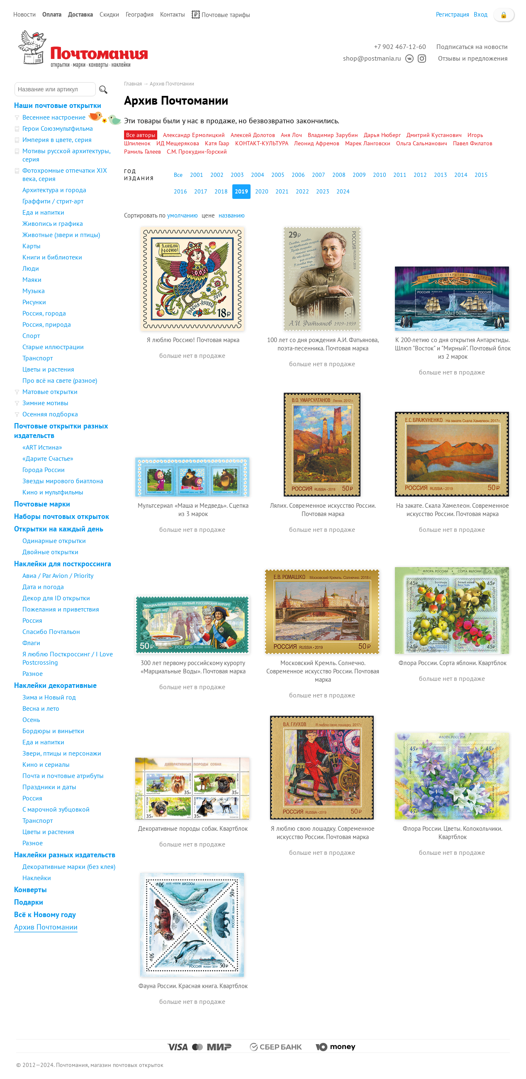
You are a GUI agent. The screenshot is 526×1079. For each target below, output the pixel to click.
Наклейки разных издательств (64, 854)
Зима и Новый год (49, 697)
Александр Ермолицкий (194, 135)
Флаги (31, 643)
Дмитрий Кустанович (434, 135)
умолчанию (182, 215)
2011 (400, 175)
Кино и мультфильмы (52, 492)
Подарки (28, 902)
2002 (217, 175)
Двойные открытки (50, 552)
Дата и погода (43, 586)
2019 (241, 191)
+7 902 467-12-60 (400, 46)
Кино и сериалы (46, 764)
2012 (420, 175)
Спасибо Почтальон (51, 631)
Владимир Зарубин (333, 135)
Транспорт (37, 358)
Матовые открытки (50, 391)
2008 (339, 175)
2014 (461, 175)
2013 (440, 175)
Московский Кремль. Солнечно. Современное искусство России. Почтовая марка (322, 671)
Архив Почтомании (46, 927)
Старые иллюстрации (53, 347)
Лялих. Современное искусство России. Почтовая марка (323, 510)
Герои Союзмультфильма (57, 128)
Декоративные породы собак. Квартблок (193, 828)
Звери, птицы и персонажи (61, 753)
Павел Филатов (472, 143)
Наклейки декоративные (55, 685)
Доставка (80, 14)
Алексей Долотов (253, 135)
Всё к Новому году (45, 914)
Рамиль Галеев (142, 151)
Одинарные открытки (54, 540)
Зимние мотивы (45, 403)
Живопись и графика (52, 223)
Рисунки (34, 302)
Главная (133, 83)
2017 (200, 191)
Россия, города (44, 313)
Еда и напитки (43, 212)
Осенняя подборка (50, 414)
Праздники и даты (49, 787)
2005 (278, 175)
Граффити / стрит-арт (52, 201)
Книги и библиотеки (52, 257)
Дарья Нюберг (382, 135)
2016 (180, 191)
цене (208, 215)
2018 (221, 191)
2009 (359, 175)
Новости (24, 14)
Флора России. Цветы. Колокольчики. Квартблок (452, 833)
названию (232, 215)
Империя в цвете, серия (57, 139)
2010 (379, 175)
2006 (298, 175)
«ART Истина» (42, 447)
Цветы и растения (48, 369)
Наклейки (36, 877)
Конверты (30, 889)
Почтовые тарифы (221, 14)
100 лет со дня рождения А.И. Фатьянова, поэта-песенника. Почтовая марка (323, 344)
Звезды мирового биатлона (62, 481)
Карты (31, 246)
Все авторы (140, 135)
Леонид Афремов (316, 143)
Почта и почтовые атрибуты (63, 775)
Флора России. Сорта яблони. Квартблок (453, 663)
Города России (43, 469)
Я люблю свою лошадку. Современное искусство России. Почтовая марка (323, 833)
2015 (481, 175)
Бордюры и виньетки (53, 731)
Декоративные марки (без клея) (68, 866)
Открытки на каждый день (58, 528)
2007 (318, 175)
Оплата (51, 14)
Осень (31, 719)
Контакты (172, 14)
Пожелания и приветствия (60, 609)
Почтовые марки (42, 504)
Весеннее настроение (53, 117)
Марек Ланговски (367, 143)
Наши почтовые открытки (57, 105)
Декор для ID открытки (56, 598)
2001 (196, 175)
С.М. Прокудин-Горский (197, 151)
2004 (257, 175)
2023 (322, 191)
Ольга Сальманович (421, 143)
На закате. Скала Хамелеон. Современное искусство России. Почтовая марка (452, 510)
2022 (302, 191)
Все (178, 175)
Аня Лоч (291, 135)
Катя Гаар (217, 143)
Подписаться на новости (472, 46)
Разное (32, 673)
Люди (30, 268)
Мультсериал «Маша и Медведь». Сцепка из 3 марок (193, 510)
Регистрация (452, 14)
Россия (32, 620)
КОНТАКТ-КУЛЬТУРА (261, 143)
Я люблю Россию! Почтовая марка (193, 340)
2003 (237, 175)
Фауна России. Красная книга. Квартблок (193, 986)
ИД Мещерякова (177, 143)
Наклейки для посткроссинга (62, 563)
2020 (261, 191)
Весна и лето (40, 708)
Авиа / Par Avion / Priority (57, 575)
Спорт (31, 335)
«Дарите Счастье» (47, 458)
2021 (282, 191)
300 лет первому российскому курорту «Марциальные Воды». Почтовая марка (193, 667)
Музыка (33, 290)
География (139, 14)
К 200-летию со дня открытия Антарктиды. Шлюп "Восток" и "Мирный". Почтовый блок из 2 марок (453, 348)
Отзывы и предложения (473, 58)
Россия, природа (46, 324)
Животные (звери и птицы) (61, 234)
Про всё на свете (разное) (59, 380)
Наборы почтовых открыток (61, 516)
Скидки (109, 14)
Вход (480, 14)
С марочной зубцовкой (56, 809)
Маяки (31, 279)
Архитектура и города (54, 190)
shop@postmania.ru (372, 58)
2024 (343, 191)
